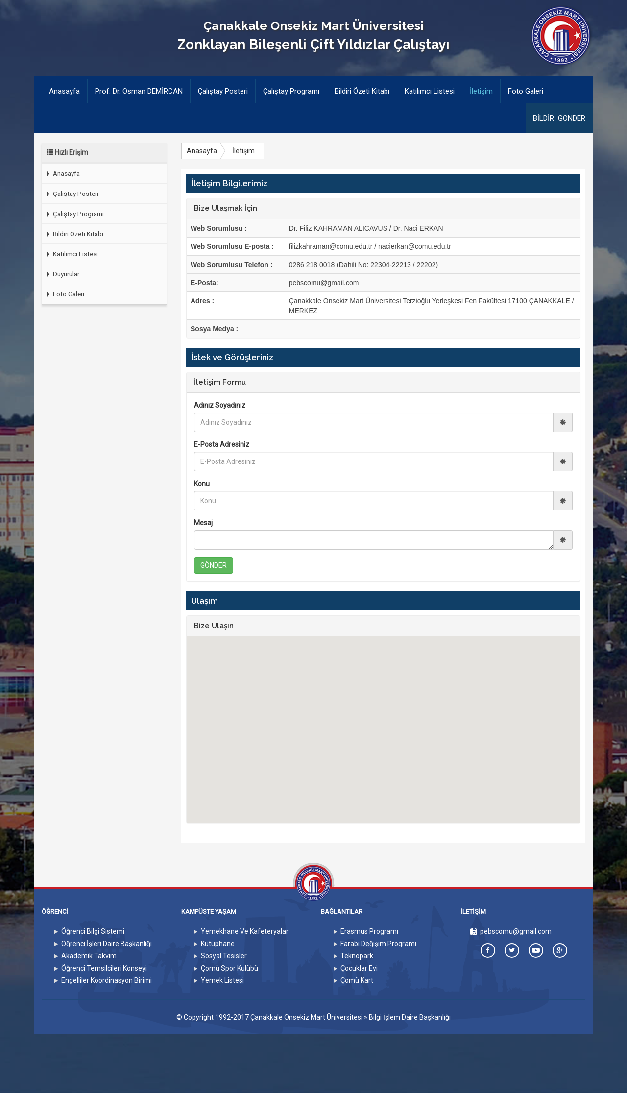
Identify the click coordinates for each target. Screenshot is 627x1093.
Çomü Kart (356, 980)
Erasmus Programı (369, 931)
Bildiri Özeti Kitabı (362, 91)
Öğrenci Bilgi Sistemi (92, 931)
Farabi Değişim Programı (378, 943)
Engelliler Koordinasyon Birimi (106, 980)
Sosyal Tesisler (224, 956)
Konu (202, 483)
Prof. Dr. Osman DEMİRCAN (139, 91)
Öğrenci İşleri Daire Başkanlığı (106, 943)
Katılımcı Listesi (430, 91)
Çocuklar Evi (359, 968)
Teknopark (356, 956)
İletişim (481, 91)
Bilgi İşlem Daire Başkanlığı (410, 1017)
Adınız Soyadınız (219, 405)
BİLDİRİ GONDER (559, 118)
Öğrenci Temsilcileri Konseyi (104, 968)
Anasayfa (68, 91)
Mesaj (203, 523)
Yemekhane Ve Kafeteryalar (245, 931)
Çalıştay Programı (291, 91)
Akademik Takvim (89, 956)
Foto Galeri (525, 91)
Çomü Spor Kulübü (229, 968)
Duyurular (60, 274)
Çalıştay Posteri (223, 91)
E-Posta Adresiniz (221, 444)
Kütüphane (218, 943)
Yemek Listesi (222, 980)
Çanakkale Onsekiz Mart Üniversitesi (306, 1017)
